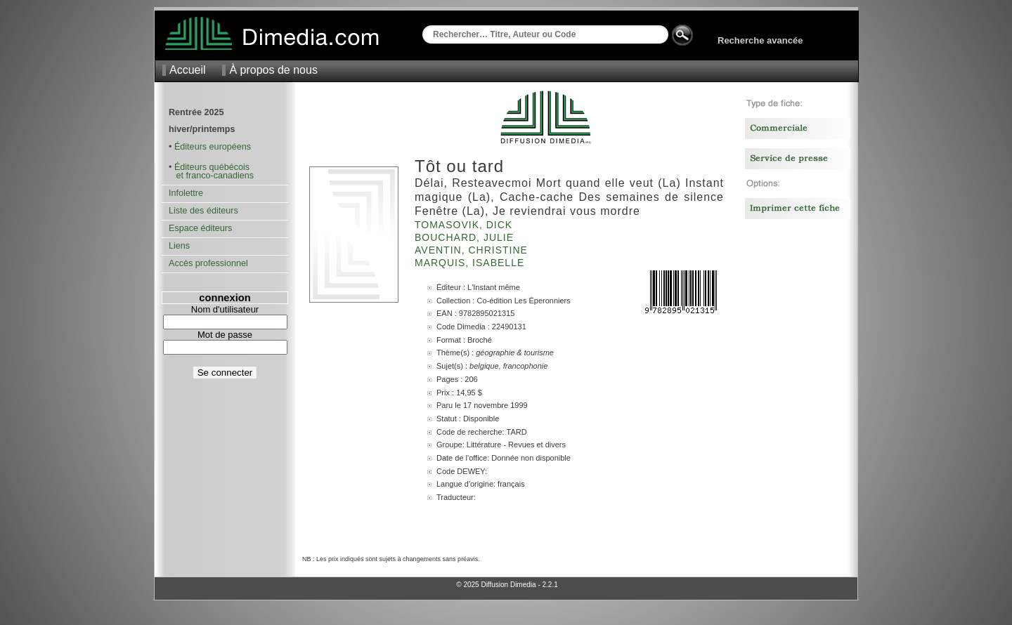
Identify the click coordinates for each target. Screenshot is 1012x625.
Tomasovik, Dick (465, 224)
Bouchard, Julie (466, 237)
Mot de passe (224, 334)
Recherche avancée (760, 40)
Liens (179, 246)
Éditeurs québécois (211, 167)
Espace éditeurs (200, 228)
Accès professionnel (208, 263)
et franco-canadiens (211, 175)
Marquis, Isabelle (471, 262)
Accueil (187, 70)
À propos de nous (273, 70)
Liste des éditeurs (203, 211)
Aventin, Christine (473, 250)
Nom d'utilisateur (225, 309)
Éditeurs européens (212, 147)
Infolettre (186, 193)
